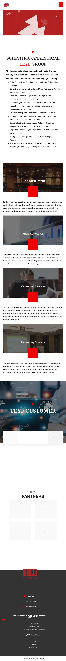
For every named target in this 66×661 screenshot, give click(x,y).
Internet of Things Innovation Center (33, 629)
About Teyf (33, 647)
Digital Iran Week (33, 626)
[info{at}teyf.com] (29, 606)
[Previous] (2, 437)
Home (33, 641)
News (33, 644)
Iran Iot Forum (32, 623)
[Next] (64, 437)
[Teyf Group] (29, 595)
